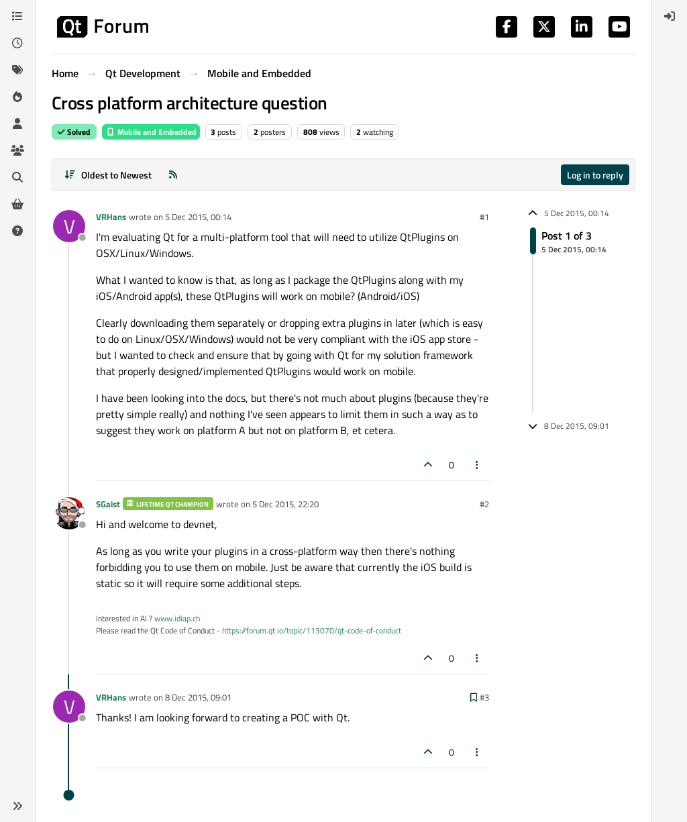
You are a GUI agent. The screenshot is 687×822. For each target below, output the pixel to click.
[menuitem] (669, 16)
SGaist (108, 504)
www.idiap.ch (177, 618)
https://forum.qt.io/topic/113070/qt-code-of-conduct (311, 630)
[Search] (17, 177)
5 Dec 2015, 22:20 (285, 504)
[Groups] (17, 150)
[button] (17, 806)
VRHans (111, 216)
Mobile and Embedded (151, 131)
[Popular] (17, 96)
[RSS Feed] (173, 174)
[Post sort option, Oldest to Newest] (108, 174)
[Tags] (17, 70)
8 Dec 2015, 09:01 (198, 697)
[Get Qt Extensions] (17, 204)
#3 (484, 697)
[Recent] (17, 43)
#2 (484, 504)
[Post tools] (478, 464)
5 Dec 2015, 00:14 (198, 216)
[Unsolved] (17, 231)
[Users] (17, 123)
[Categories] (17, 16)
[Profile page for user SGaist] (69, 513)
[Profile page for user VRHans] (69, 226)
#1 (484, 216)
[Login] (669, 16)
